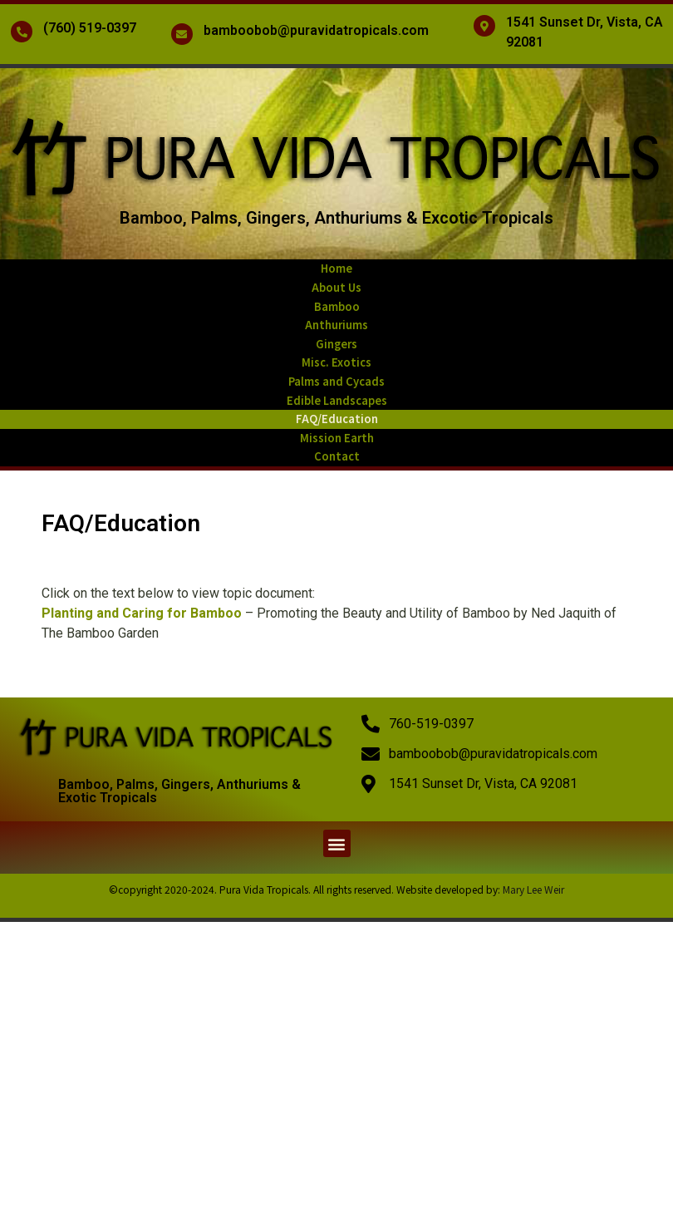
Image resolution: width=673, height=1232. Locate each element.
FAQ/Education (337, 418)
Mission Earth (337, 438)
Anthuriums (336, 325)
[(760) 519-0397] (21, 31)
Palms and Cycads (336, 381)
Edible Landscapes (337, 400)
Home (336, 268)
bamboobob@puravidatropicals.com (316, 30)
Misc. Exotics (336, 362)
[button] (337, 843)
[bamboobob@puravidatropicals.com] (182, 34)
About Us (336, 287)
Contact (337, 456)
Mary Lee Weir (533, 889)
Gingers (336, 344)
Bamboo (337, 306)
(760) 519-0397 (89, 28)
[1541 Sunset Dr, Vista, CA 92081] (484, 25)
